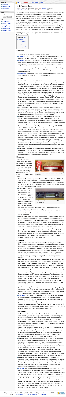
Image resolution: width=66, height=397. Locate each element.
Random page (5, 8)
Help (3, 10)
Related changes (6, 23)
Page (18, 2)
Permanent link (6, 28)
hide (25, 37)
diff (18, 9)
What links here (6, 21)
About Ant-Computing (31, 394)
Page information (6, 30)
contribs (44, 8)
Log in (62, 0)
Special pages (5, 25)
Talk (40, 8)
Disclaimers (43, 394)
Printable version (6, 26)
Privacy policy (19, 394)
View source (35, 2)
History (42, 2)
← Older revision (23, 9)
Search (2, 12)
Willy (38, 8)
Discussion (25, 2)
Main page (5, 4)
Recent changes (6, 6)
